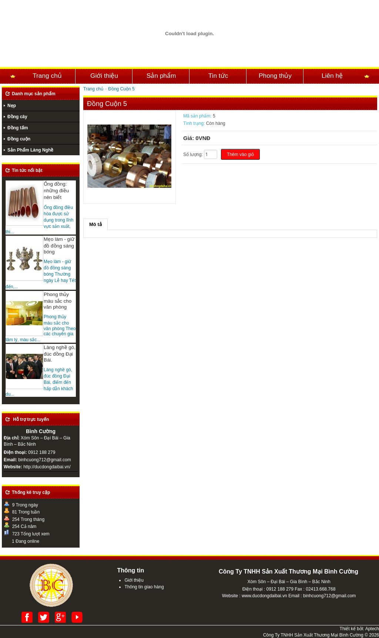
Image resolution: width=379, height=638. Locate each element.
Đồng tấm (17, 127)
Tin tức (218, 75)
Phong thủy (275, 75)
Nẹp (11, 105)
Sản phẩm (161, 75)
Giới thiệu (104, 75)
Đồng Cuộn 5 (121, 89)
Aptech (372, 628)
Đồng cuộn (18, 139)
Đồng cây (17, 116)
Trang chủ (47, 75)
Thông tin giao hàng (144, 586)
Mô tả (95, 224)
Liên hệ (332, 75)
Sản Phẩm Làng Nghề (30, 150)
